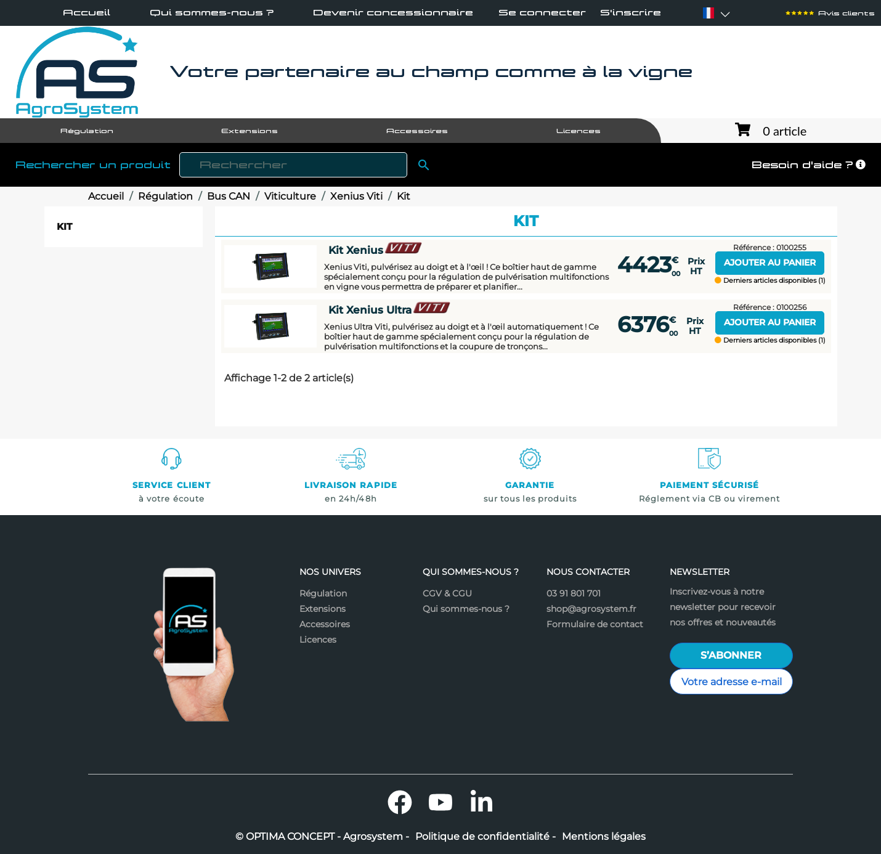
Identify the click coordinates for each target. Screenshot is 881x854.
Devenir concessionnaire (393, 12)
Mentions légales (604, 837)
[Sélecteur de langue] (708, 12)
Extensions (322, 608)
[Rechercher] (293, 164)
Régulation (323, 593)
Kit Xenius (375, 250)
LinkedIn (481, 802)
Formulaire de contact (594, 624)
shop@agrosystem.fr (591, 608)
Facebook (400, 802)
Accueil (86, 12)
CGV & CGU (447, 593)
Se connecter (542, 13)
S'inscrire (630, 13)
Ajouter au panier (770, 262)
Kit (64, 226)
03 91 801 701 (573, 593)
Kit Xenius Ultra (390, 310)
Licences (317, 639)
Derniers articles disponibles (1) (770, 280)
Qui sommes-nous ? (212, 12)
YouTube (440, 802)
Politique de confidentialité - (485, 837)
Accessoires (324, 624)
